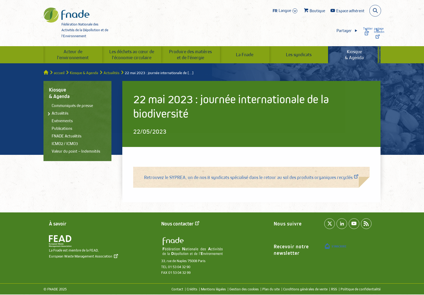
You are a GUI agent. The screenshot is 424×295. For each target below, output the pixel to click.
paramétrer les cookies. (289, 74)
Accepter (227, 93)
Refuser (280, 93)
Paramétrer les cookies (159, 92)
